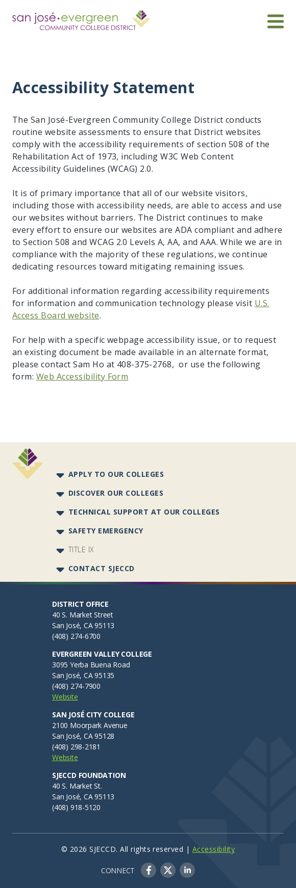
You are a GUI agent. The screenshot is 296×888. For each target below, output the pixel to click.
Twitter (168, 870)
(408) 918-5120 (76, 807)
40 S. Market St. (77, 786)
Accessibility (213, 849)
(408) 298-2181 (76, 746)
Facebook (148, 870)
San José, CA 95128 (83, 736)
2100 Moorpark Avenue (90, 725)
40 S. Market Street (82, 615)
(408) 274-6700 (76, 636)
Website (65, 697)
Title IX (81, 549)
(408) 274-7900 (76, 686)
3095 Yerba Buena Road (91, 664)
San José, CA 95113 (83, 625)
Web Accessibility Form (82, 376)
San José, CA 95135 (83, 675)
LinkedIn (187, 870)
